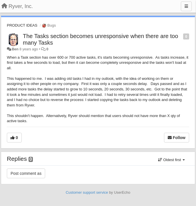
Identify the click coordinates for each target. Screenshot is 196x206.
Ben (15, 49)
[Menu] (186, 6)
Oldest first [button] (171, 160)
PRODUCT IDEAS (22, 25)
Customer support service (87, 192)
